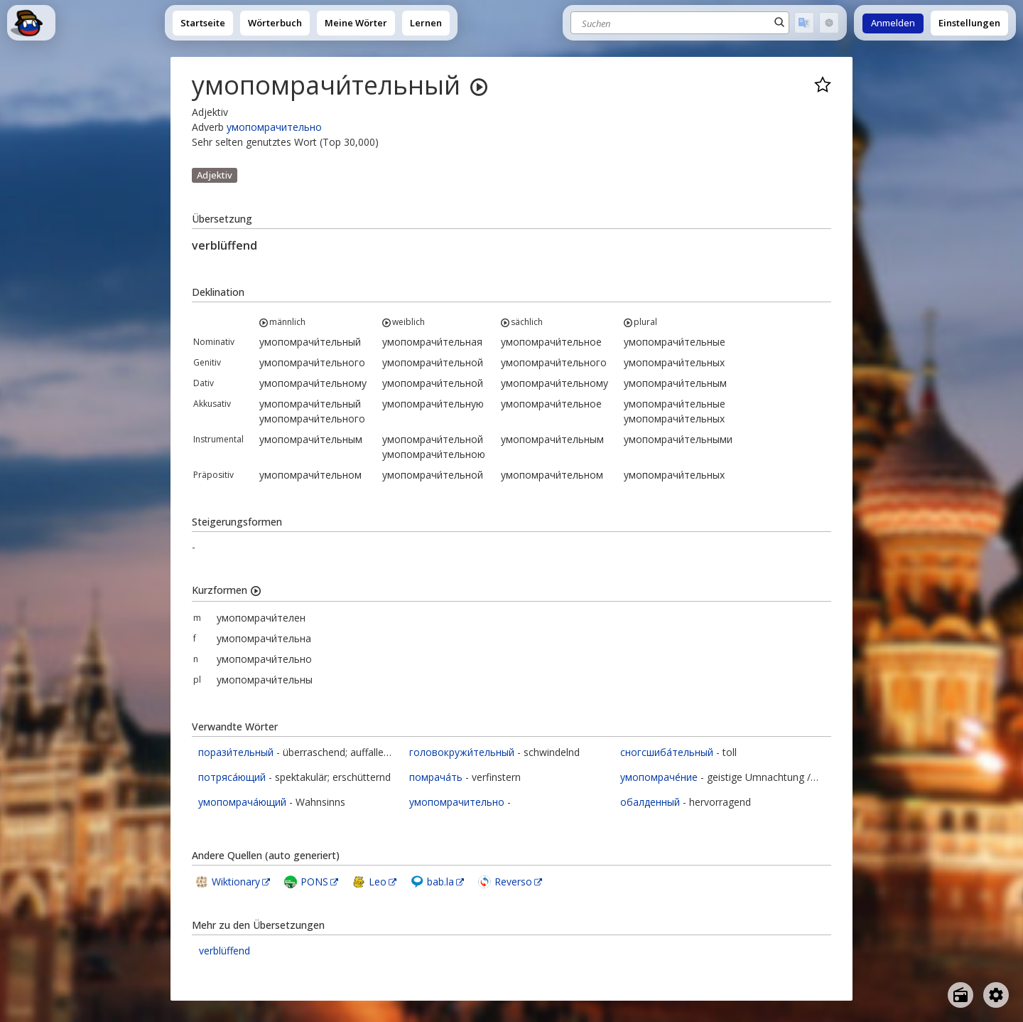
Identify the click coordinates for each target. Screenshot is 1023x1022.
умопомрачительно (274, 127)
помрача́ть (435, 777)
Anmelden (893, 23)
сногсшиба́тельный (666, 752)
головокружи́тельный (461, 752)
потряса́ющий (232, 777)
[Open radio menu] (960, 995)
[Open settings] (996, 995)
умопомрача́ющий (242, 802)
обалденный (650, 802)
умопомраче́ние (659, 777)
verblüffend (224, 950)
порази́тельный (236, 752)
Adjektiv (214, 175)
